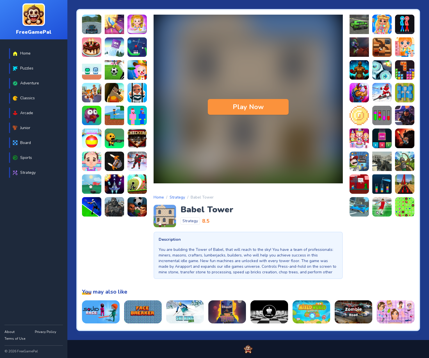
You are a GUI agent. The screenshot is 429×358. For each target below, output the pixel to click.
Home (159, 197)
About (9, 332)
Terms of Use (14, 338)
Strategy (177, 197)
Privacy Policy (45, 332)
